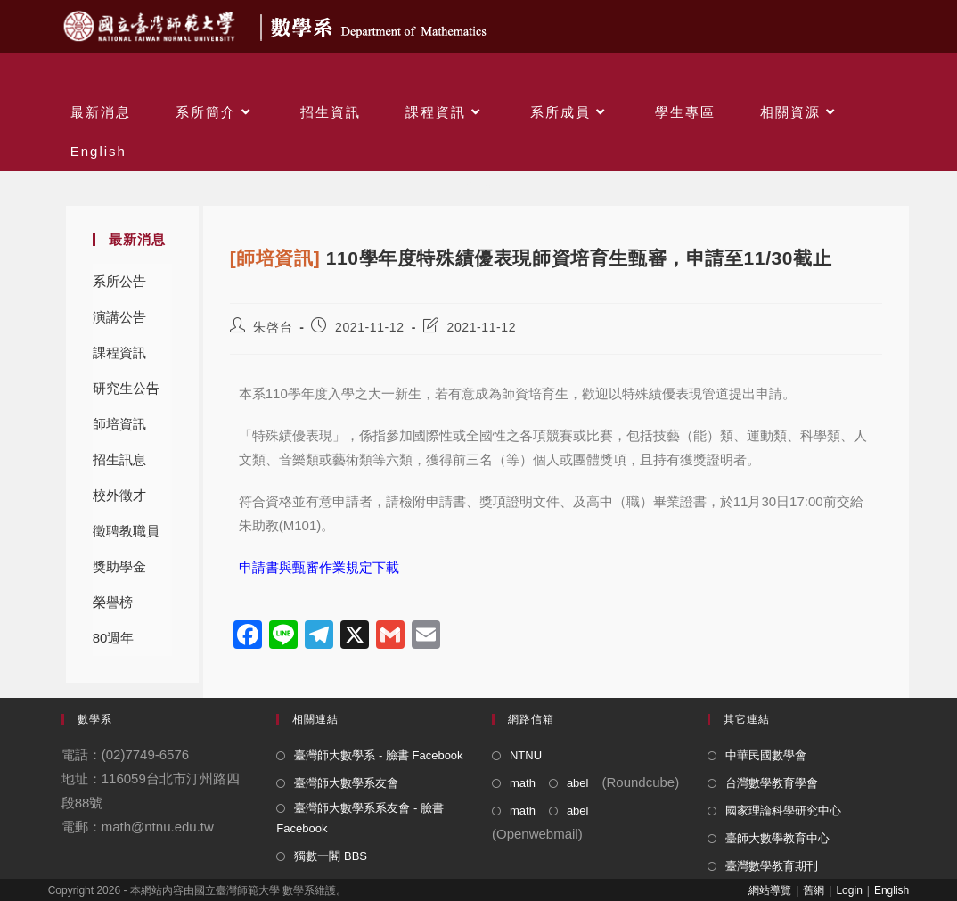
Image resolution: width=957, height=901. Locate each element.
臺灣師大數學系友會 (346, 783)
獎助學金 (119, 566)
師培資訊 (119, 423)
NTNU (526, 755)
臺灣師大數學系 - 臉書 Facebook (378, 755)
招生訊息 (119, 459)
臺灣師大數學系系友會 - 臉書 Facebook (360, 818)
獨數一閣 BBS (330, 856)
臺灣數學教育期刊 (771, 865)
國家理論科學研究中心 (783, 810)
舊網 (813, 890)
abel (578, 783)
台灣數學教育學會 (771, 783)
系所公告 (119, 281)
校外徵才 (119, 495)
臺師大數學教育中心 (777, 838)
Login (849, 890)
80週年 (114, 637)
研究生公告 (126, 388)
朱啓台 (272, 327)
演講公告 (119, 316)
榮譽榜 (113, 602)
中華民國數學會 (765, 755)
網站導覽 (769, 890)
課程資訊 (119, 352)
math (523, 783)
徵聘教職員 (126, 530)
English (891, 890)
